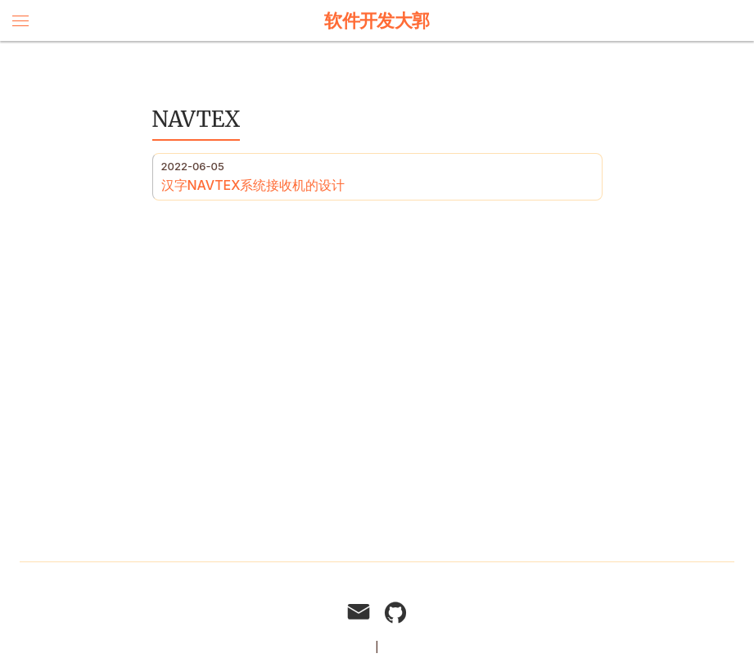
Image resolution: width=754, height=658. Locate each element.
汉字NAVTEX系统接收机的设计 (253, 185)
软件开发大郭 (377, 20)
